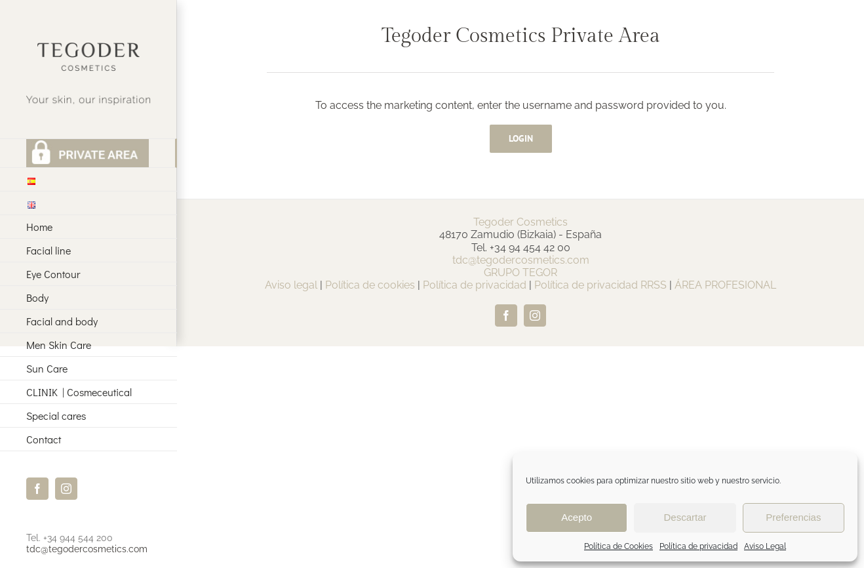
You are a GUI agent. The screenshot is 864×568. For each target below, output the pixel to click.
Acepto (576, 517)
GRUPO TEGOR (520, 272)
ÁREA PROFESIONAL (725, 285)
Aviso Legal (765, 546)
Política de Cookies (618, 546)
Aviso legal (291, 285)
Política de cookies (370, 285)
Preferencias (793, 517)
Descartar (684, 517)
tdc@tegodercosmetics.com (86, 549)
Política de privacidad (698, 546)
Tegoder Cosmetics (520, 222)
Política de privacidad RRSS (600, 285)
